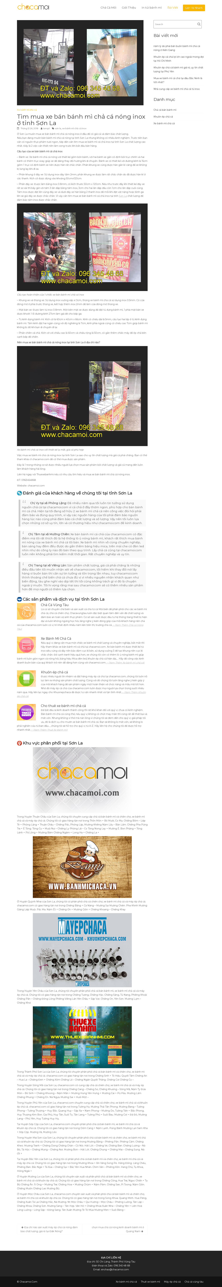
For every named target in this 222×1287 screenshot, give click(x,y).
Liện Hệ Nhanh (194, 7)
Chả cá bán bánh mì (165, 109)
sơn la (58, 128)
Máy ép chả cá (172, 1281)
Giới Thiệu (129, 7)
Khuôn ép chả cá (163, 116)
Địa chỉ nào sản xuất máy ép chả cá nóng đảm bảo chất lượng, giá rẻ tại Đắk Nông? (49, 1229)
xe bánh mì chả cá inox (74, 128)
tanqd (46, 128)
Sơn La (123, 195)
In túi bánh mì (152, 7)
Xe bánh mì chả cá (27, 109)
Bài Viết (172, 7)
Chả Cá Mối (108, 7)
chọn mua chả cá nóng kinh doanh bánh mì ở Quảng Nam (118, 1229)
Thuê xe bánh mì (150, 1281)
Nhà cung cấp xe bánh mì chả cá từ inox (177, 89)
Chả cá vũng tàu (194, 1281)
